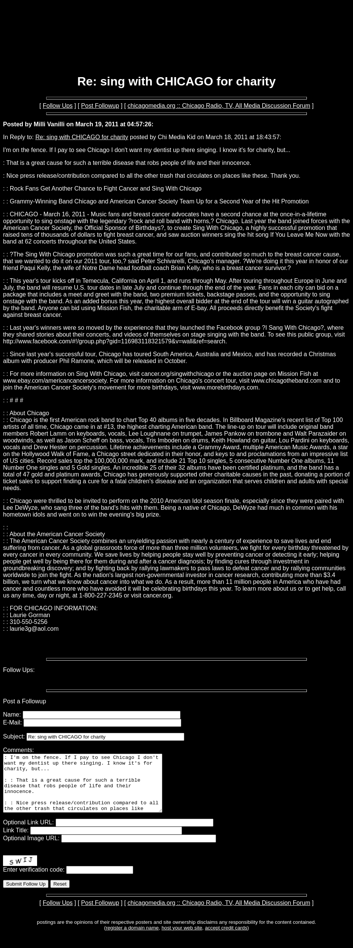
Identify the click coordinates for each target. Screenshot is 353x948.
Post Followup (100, 105)
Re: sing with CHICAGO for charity (81, 137)
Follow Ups (58, 105)
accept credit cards (226, 939)
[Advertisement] (176, 48)
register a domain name (132, 939)
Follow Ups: (19, 670)
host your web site (182, 939)
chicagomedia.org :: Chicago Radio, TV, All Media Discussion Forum (219, 105)
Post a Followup (24, 701)
